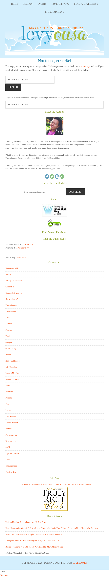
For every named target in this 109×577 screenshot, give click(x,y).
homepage (85, 66)
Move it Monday (12, 373)
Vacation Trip (10, 472)
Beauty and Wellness (13, 281)
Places (8, 410)
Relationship (10, 441)
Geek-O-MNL (21, 257)
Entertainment (11, 305)
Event (7, 318)
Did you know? (11, 299)
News (7, 386)
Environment (10, 311)
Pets (7, 404)
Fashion (8, 324)
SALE (7, 447)
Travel (8, 460)
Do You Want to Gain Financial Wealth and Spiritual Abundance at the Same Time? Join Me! (54, 484)
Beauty (8, 274)
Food (7, 336)
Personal (8, 398)
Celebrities (9, 287)
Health (8, 355)
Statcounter (5, 575)
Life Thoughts (11, 367)
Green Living (10, 348)
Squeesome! (80, 563)
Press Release (10, 416)
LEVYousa (54, 37)
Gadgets (8, 342)
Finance (8, 330)
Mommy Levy (23, 248)
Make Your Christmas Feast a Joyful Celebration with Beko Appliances (33, 534)
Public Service (11, 435)
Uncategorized (11, 466)
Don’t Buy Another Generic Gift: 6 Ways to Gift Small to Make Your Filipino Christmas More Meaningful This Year (51, 528)
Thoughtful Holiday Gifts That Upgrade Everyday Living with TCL (32, 541)
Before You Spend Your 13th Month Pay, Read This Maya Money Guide (34, 547)
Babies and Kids (11, 268)
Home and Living (12, 361)
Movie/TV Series (12, 379)
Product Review (11, 422)
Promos (8, 429)
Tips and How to (12, 453)
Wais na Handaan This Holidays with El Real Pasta (25, 522)
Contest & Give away (14, 293)
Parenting (9, 392)
